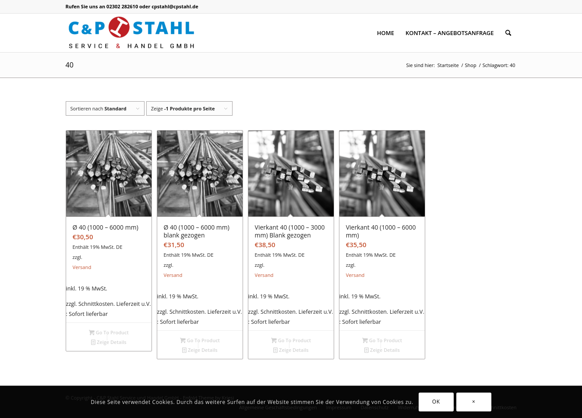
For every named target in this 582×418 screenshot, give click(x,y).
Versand (82, 267)
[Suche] (508, 33)
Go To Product (109, 332)
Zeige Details (109, 342)
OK (436, 401)
